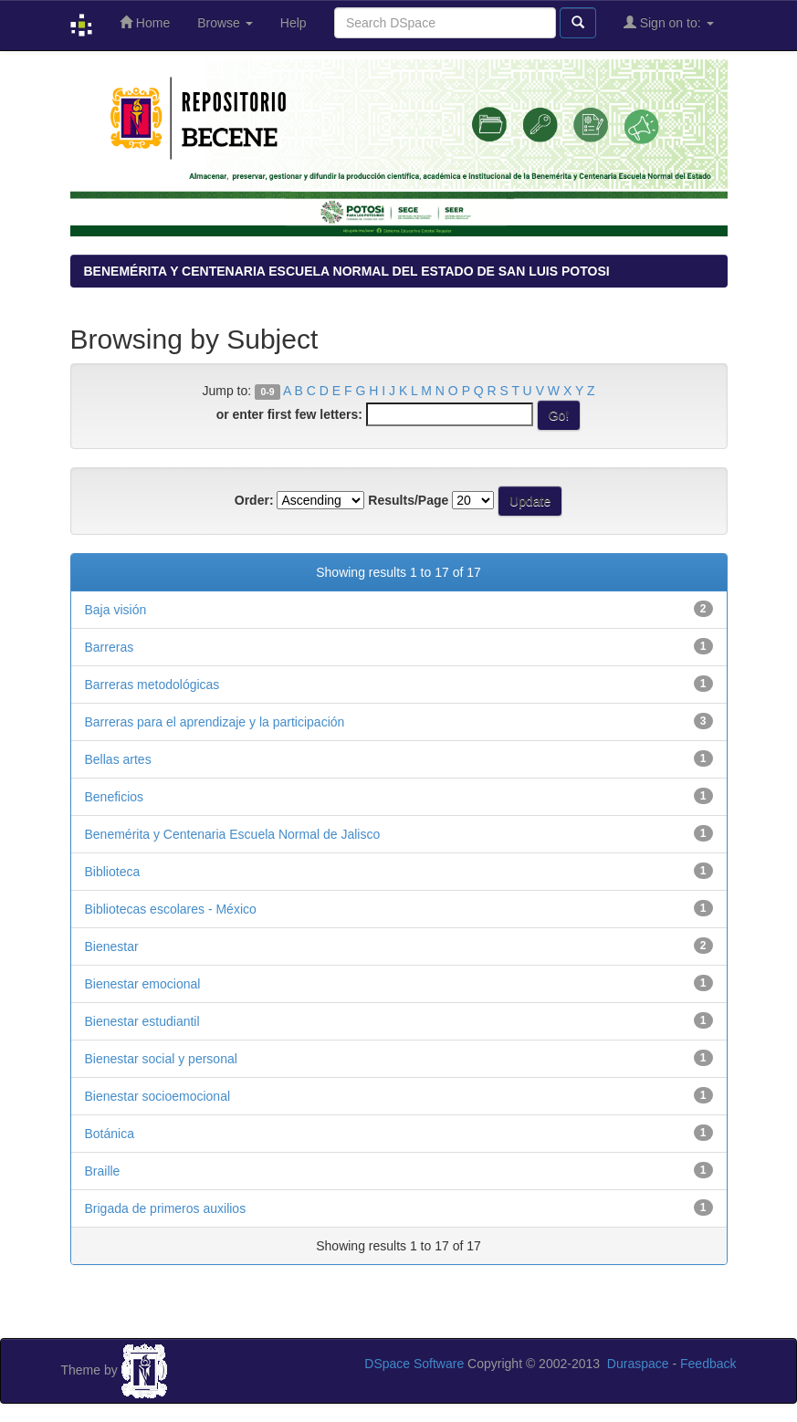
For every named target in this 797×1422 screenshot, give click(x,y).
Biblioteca (113, 871)
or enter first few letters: (289, 414)
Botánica (109, 1133)
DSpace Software (414, 1363)
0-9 (267, 391)
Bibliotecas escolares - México (171, 909)
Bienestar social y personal (161, 1058)
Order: (254, 500)
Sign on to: (669, 22)
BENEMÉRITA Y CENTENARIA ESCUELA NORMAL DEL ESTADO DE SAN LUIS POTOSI (347, 271)
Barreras (109, 647)
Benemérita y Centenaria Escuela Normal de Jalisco (233, 834)
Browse (225, 23)
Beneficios (114, 796)
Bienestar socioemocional (158, 1096)
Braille (103, 1171)
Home (145, 22)
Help (293, 23)
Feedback (708, 1363)
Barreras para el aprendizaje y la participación (215, 722)
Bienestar (112, 946)
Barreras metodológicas (152, 684)
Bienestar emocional (143, 984)
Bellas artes (118, 759)
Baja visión (116, 609)
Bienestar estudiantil (142, 1021)
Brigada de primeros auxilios (165, 1208)
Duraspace (638, 1363)
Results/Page (408, 500)
